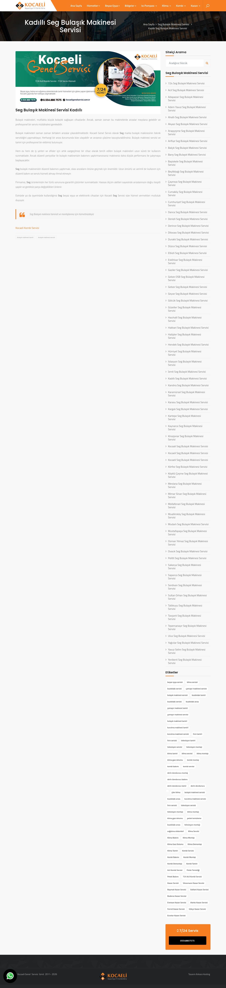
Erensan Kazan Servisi (176, 902)
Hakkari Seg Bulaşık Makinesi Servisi (188, 328)
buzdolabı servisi (174, 688)
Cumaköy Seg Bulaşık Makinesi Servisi (185, 193)
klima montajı (202, 753)
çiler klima (176, 792)
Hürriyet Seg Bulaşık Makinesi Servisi (184, 353)
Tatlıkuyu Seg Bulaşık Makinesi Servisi (185, 607)
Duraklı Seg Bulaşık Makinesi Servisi (188, 239)
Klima (166, 6)
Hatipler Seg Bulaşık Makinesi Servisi (184, 336)
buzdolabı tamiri (199, 695)
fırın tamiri (197, 734)
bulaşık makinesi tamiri (25, 237)
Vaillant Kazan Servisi (199, 889)
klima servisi (192, 682)
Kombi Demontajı (174, 863)
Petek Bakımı (172, 876)
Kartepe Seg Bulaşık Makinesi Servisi (184, 417)
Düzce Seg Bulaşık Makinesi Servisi (187, 246)
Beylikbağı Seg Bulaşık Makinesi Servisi (186, 173)
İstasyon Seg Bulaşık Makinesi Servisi (185, 363)
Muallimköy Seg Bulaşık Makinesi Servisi (186, 515)
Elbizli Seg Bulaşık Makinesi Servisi (187, 253)
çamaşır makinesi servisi (196, 688)
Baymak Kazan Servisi (176, 889)
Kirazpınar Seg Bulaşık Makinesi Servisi (185, 437)
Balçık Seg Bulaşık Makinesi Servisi (187, 148)
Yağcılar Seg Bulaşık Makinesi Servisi (188, 643)
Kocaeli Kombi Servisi (27, 228)
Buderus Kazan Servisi (176, 896)
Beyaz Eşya (112, 6)
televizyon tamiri (188, 740)
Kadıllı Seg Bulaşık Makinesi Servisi (187, 378)
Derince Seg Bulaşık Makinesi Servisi (188, 226)
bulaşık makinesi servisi (46, 237)
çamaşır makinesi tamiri (177, 708)
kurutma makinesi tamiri (177, 727)
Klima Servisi (193, 831)
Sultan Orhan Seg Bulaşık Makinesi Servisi (187, 597)
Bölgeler (130, 6)
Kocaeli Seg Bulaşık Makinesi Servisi (188, 453)
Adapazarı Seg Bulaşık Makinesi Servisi (185, 98)
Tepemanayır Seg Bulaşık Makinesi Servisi (187, 627)
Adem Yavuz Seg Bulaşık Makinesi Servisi (187, 108)
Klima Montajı (189, 837)
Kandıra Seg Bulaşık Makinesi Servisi (188, 385)
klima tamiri (172, 753)
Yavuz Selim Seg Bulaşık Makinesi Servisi (186, 651)
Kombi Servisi (188, 850)
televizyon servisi (174, 747)
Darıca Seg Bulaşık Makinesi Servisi (187, 212)
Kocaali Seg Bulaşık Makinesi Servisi (188, 446)
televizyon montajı (194, 747)
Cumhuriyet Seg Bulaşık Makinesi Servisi (186, 203)
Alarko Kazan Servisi (199, 902)
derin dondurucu (198, 785)
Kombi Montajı (189, 857)
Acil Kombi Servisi (174, 870)
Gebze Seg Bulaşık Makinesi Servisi (187, 287)
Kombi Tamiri (192, 863)
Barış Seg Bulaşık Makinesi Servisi (187, 155)
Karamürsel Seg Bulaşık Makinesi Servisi (186, 393)
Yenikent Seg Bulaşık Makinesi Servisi (185, 661)
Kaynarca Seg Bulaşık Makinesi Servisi (185, 427)
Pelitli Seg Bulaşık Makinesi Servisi (187, 558)
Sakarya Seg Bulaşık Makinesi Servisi (184, 566)
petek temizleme (194, 818)
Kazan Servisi (173, 883)
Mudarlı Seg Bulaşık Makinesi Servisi (188, 524)
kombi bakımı (173, 766)
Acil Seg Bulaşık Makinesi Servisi (186, 90)
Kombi (181, 6)
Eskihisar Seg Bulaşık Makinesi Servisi (185, 261)
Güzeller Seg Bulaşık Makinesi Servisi (184, 309)
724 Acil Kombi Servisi (192, 876)
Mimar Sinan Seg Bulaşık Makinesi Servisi (187, 495)
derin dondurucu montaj (177, 772)
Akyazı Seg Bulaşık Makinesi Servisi (187, 124)
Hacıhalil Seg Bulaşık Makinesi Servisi (185, 319)
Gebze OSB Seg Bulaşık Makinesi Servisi (186, 278)
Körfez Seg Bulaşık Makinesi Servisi (187, 467)
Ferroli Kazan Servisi (176, 909)
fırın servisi (172, 740)
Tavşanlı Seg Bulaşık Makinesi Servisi (184, 617)
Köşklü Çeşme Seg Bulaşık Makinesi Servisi (188, 475)
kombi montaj (193, 759)
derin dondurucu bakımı (177, 779)
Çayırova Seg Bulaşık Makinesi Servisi (185, 183)
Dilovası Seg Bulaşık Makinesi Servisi (188, 232)
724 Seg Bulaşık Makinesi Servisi (186, 83)
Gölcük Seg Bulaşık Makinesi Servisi (188, 300)
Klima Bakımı (172, 837)
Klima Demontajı (195, 844)
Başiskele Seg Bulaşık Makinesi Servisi (185, 163)
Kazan (195, 6)
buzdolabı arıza (192, 701)
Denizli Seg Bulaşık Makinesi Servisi (188, 219)
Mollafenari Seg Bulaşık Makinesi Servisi (186, 505)
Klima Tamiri (172, 850)
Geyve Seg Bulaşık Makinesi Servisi (187, 294)
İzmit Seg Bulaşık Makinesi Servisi (187, 372)
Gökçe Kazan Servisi (197, 909)
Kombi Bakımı (173, 857)
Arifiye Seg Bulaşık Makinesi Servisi (187, 141)
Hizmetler (93, 6)
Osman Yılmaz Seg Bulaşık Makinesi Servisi (188, 542)
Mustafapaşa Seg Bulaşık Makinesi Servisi (187, 532)
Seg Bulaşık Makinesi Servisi (174, 24)
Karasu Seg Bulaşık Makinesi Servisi (188, 402)
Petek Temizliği (193, 870)
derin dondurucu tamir (176, 785)
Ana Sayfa (76, 6)
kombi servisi (188, 766)
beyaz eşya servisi (175, 682)
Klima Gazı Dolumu (175, 844)
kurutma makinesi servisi (178, 734)
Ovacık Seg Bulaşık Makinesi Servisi (188, 551)
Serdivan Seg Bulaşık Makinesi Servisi (185, 586)
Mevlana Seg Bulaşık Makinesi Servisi (185, 485)
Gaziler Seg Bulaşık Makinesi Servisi (188, 270)
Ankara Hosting (203, 974)
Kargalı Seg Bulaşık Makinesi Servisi (188, 409)
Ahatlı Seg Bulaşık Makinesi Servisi (187, 117)
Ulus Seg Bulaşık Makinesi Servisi (186, 636)
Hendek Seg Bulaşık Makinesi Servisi (188, 345)
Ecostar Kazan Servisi (176, 915)
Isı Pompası (149, 6)
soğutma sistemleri (175, 831)
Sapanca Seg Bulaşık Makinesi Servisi (185, 576)
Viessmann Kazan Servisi (193, 883)
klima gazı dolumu (175, 759)
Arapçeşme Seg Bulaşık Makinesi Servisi (186, 132)
